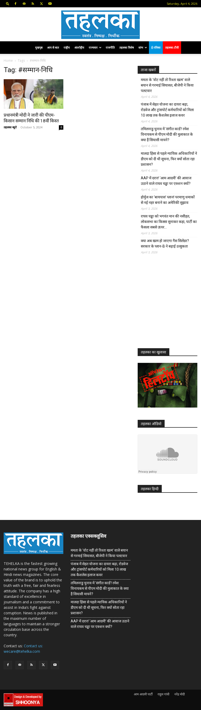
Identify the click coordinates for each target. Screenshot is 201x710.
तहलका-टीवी (172, 47)
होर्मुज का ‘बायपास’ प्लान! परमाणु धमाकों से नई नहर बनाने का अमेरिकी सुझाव (168, 200)
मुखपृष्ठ (38, 47)
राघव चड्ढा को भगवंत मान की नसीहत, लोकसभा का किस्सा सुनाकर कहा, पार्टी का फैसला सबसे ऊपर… (169, 221)
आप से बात (53, 47)
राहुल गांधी (163, 694)
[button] (8, 3)
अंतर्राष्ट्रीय (79, 47)
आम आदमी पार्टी (143, 694)
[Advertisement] (169, 305)
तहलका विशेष (126, 47)
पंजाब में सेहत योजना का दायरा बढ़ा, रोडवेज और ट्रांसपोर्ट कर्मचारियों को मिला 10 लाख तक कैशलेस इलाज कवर (167, 109)
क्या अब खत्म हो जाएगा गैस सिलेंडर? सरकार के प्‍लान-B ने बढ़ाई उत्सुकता (165, 243)
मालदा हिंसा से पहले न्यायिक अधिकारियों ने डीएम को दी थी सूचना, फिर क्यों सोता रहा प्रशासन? (169, 159)
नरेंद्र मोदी (179, 694)
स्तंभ (142, 47)
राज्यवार (95, 47)
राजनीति (110, 47)
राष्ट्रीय (67, 47)
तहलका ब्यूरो (10, 127)
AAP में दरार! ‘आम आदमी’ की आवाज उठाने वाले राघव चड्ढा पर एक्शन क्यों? (166, 181)
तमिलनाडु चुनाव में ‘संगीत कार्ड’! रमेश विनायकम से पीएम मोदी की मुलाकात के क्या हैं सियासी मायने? (167, 134)
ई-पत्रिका (155, 47)
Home (8, 60)
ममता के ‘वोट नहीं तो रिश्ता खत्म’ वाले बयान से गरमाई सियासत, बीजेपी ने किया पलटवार (167, 85)
